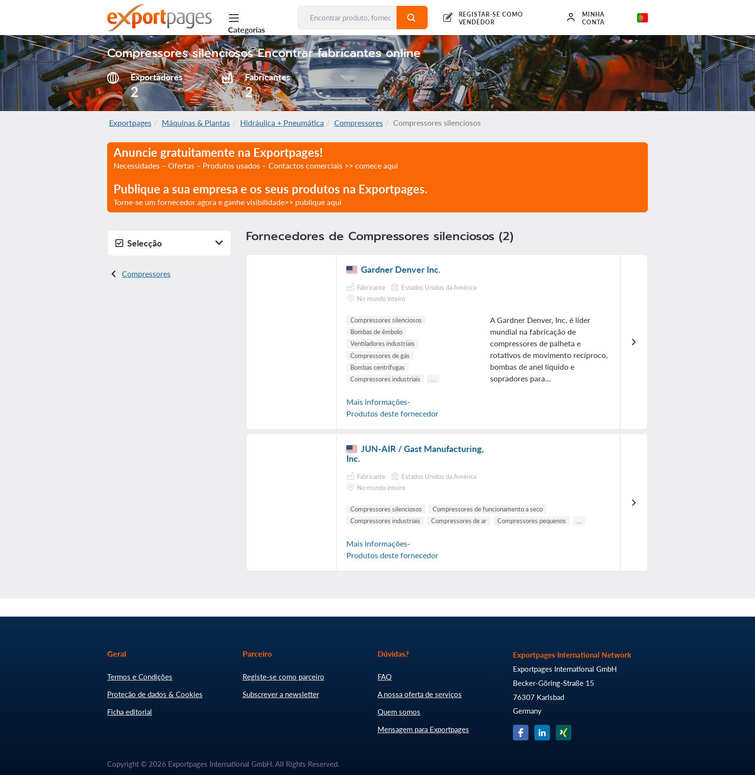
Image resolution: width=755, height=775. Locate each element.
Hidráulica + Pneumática (282, 122)
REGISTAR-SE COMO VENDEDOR (491, 18)
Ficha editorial (129, 711)
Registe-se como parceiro (283, 676)
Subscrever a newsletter (281, 694)
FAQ (385, 676)
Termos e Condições (139, 676)
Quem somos (399, 711)
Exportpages (130, 122)
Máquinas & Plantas (196, 122)
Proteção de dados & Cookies (155, 694)
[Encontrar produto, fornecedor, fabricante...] (347, 17)
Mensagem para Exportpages (423, 729)
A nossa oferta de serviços (420, 694)
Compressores (358, 122)
